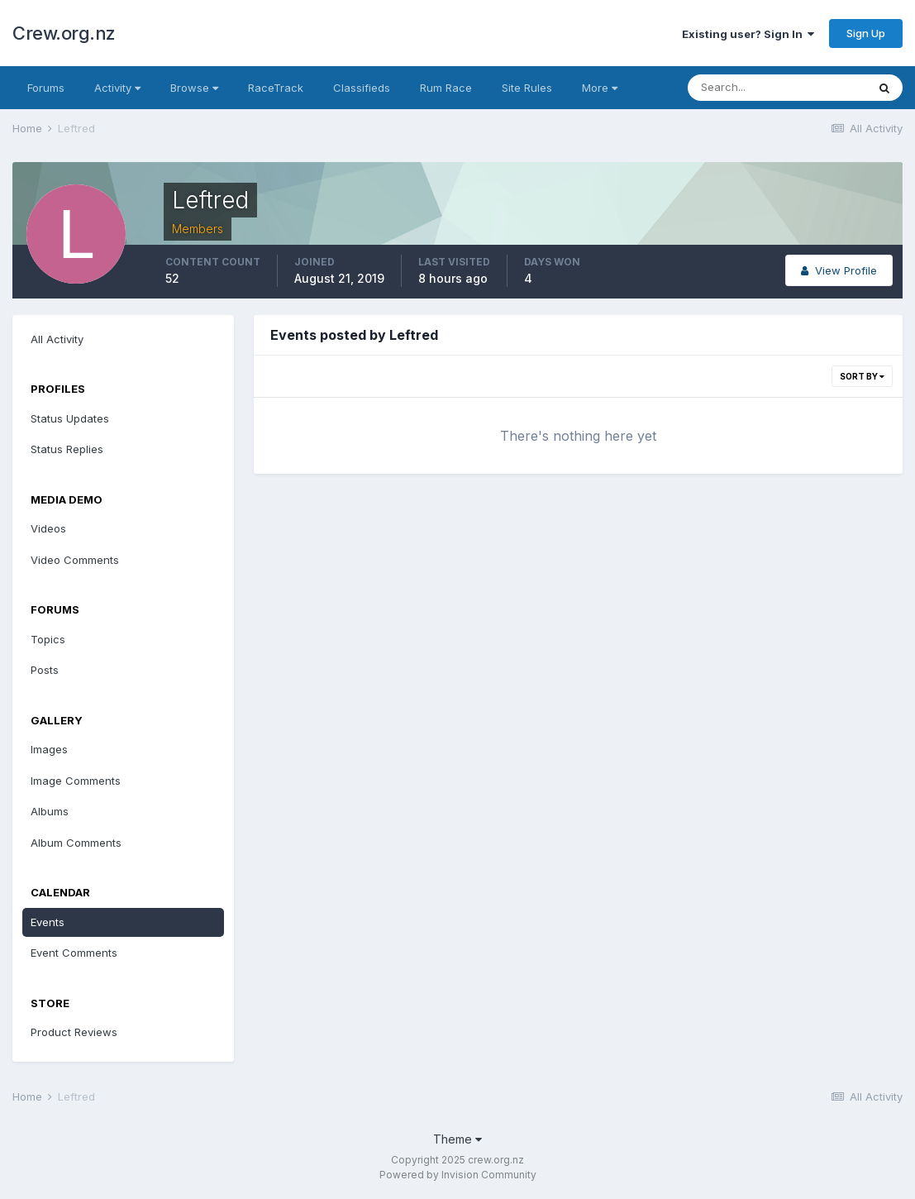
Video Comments (75, 559)
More (599, 87)
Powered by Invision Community (457, 1174)
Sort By (862, 376)
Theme (457, 1139)
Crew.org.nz (64, 33)
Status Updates (70, 418)
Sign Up (865, 33)
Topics (48, 639)
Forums (45, 87)
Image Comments (76, 780)
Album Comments (76, 842)
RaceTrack (275, 87)
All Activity (57, 339)
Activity (117, 87)
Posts (45, 669)
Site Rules (527, 87)
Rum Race (446, 87)
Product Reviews (74, 1032)
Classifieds (361, 87)
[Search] (777, 87)
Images (49, 749)
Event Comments (74, 952)
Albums (50, 811)
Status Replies (67, 449)
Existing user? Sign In (748, 34)
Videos (48, 528)
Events (47, 922)
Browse (194, 87)
